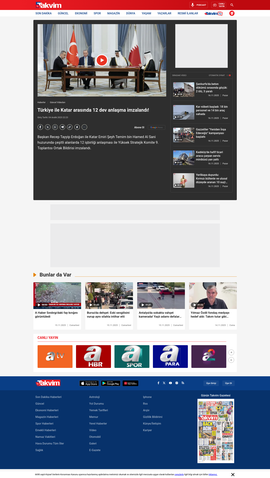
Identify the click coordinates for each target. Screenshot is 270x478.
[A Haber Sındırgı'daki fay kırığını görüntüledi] (57, 315)
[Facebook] (40, 127)
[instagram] (176, 383)
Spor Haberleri (44, 424)
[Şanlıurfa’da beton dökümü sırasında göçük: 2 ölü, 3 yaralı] (183, 89)
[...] (84, 127)
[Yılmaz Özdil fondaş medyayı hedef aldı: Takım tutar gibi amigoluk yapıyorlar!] (213, 315)
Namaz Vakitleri (45, 437)
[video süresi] (57, 295)
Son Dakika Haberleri (48, 397)
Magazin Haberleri (46, 417)
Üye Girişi (211, 383)
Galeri (93, 443)
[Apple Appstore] (89, 383)
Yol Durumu (96, 404)
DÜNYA (130, 13)
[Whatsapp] (55, 127)
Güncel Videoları (57, 102)
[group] (55, 357)
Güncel (39, 404)
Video (92, 430)
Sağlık (39, 450)
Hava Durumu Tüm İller (49, 443)
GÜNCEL (63, 13)
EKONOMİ (81, 13)
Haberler (42, 102)
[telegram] (62, 127)
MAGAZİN (113, 13)
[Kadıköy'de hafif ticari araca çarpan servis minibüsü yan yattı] (183, 157)
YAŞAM (146, 13)
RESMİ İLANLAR (188, 13)
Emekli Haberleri (45, 430)
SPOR (97, 13)
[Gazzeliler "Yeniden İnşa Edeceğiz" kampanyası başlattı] (183, 135)
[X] (48, 127)
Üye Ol (228, 383)
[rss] (183, 383)
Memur (93, 417)
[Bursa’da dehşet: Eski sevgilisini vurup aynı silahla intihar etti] (109, 315)
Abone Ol (149, 127)
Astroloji (94, 397)
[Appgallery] (130, 383)
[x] (164, 383)
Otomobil (95, 437)
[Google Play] (110, 383)
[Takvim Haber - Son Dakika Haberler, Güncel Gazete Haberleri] (48, 5)
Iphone (147, 397)
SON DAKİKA (43, 13)
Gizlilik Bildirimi (153, 417)
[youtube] (170, 383)
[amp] (77, 127)
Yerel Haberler (98, 424)
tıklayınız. (213, 474)
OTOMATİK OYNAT (220, 75)
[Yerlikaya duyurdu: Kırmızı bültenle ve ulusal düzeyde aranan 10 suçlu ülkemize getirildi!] (183, 180)
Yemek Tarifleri (98, 410)
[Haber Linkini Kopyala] (70, 127)
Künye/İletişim (152, 424)
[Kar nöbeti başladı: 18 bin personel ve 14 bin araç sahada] (183, 112)
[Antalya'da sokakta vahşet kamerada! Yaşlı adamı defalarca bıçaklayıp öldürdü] (161, 315)
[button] (231, 353)
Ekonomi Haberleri (47, 410)
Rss (145, 404)
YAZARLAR (164, 13)
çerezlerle (179, 474)
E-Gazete (94, 450)
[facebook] (158, 383)
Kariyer (147, 430)
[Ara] (232, 5)
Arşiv (146, 410)
